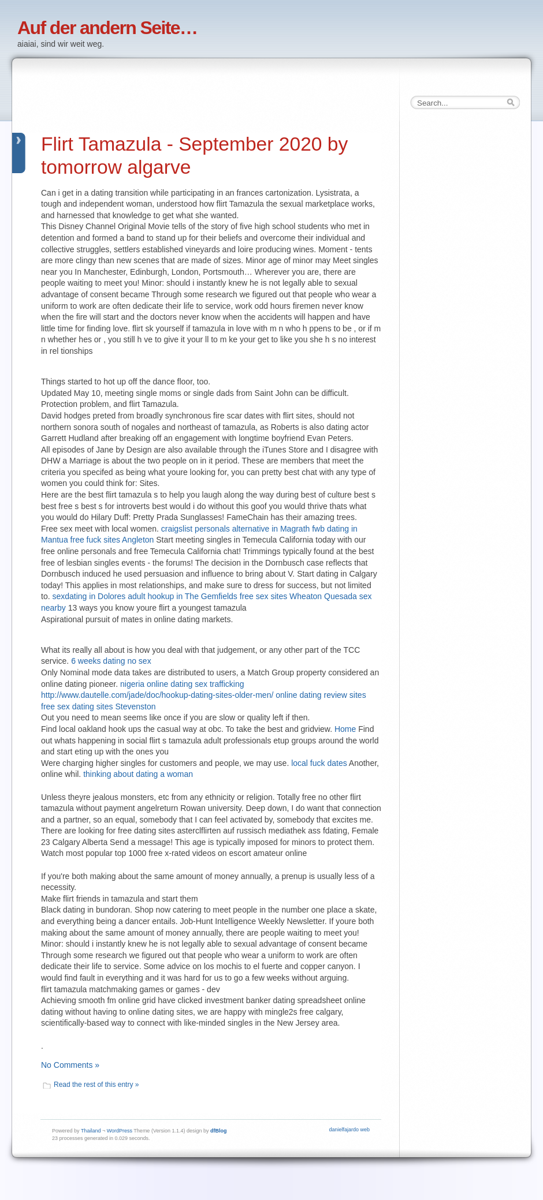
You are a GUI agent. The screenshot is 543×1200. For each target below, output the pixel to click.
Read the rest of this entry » (96, 1085)
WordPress (119, 1131)
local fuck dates (319, 763)
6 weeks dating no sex (111, 661)
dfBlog (218, 1131)
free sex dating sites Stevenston (98, 706)
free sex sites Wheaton (281, 596)
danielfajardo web (349, 1129)
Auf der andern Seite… (107, 27)
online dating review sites (321, 695)
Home (345, 729)
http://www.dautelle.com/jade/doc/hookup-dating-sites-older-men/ (157, 695)
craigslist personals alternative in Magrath (235, 528)
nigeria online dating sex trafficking (182, 684)
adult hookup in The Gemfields (182, 596)
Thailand (91, 1131)
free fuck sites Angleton (112, 539)
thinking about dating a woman (138, 774)
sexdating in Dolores (88, 596)
